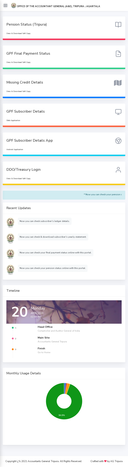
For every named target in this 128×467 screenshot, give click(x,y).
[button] (55, 6)
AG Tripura (116, 461)
